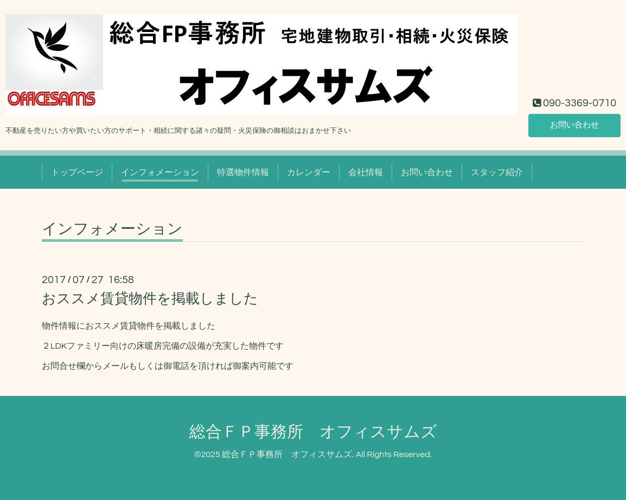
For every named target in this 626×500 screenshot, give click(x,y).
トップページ (77, 172)
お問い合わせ (574, 124)
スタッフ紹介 (497, 172)
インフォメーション (160, 172)
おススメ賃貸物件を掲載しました (150, 299)
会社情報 (365, 172)
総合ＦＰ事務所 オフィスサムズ (313, 432)
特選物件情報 (243, 172)
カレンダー (308, 172)
